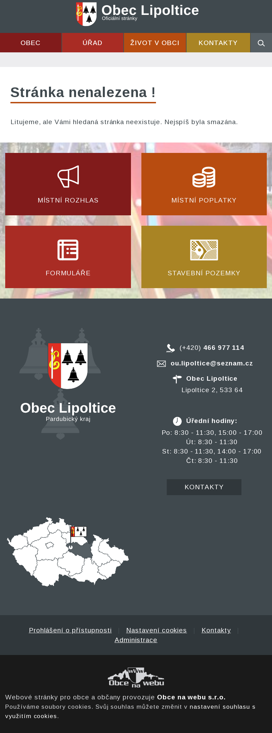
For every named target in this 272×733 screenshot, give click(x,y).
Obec (30, 42)
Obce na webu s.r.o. (191, 697)
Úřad (92, 42)
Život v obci (154, 42)
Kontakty (218, 42)
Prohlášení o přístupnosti (70, 630)
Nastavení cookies (156, 630)
